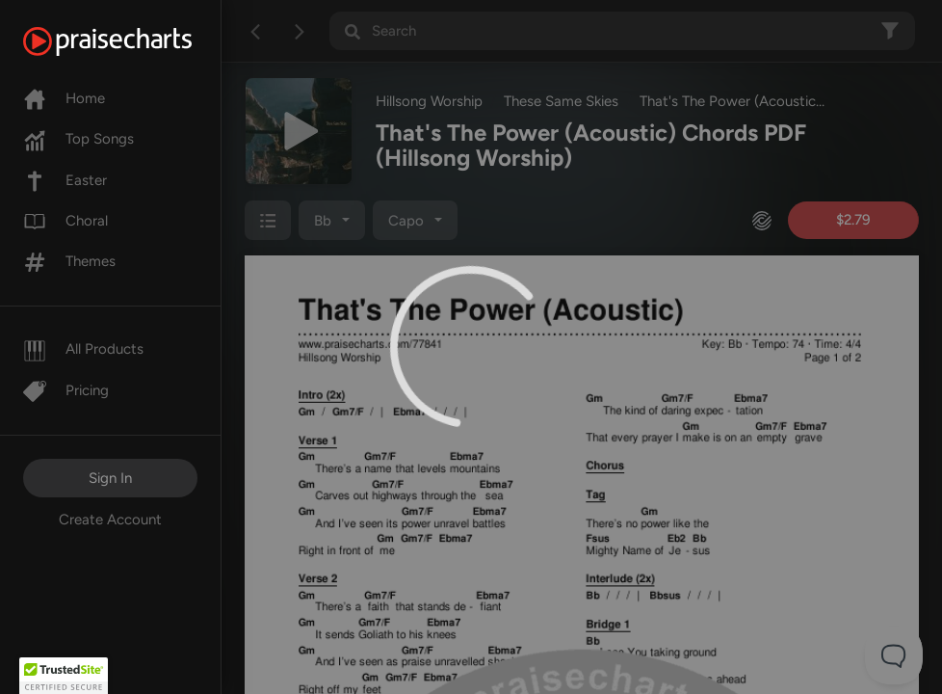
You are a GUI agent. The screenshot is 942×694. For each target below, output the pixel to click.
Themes (69, 261)
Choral (65, 220)
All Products (83, 349)
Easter (65, 180)
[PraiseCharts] (131, 41)
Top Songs (78, 138)
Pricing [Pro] (66, 390)
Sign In (110, 478)
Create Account (110, 519)
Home (64, 98)
